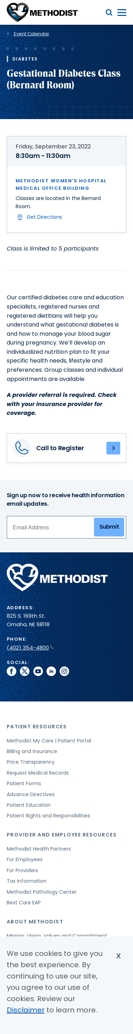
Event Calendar (31, 33)
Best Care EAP (24, 902)
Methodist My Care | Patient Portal (49, 740)
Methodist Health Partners (39, 848)
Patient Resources (37, 726)
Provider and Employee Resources (62, 834)
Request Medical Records (38, 772)
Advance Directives (31, 794)
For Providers (22, 870)
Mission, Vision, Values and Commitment (57, 935)
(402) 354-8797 (113, 448)
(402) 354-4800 (30, 647)
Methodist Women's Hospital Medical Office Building (61, 184)
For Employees (25, 859)
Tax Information (26, 881)
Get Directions (44, 217)
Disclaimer (26, 1010)
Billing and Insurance (32, 751)
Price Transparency (31, 761)
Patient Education (29, 805)
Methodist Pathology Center (42, 891)
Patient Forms (24, 783)
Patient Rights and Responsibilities (48, 815)
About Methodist (35, 921)
